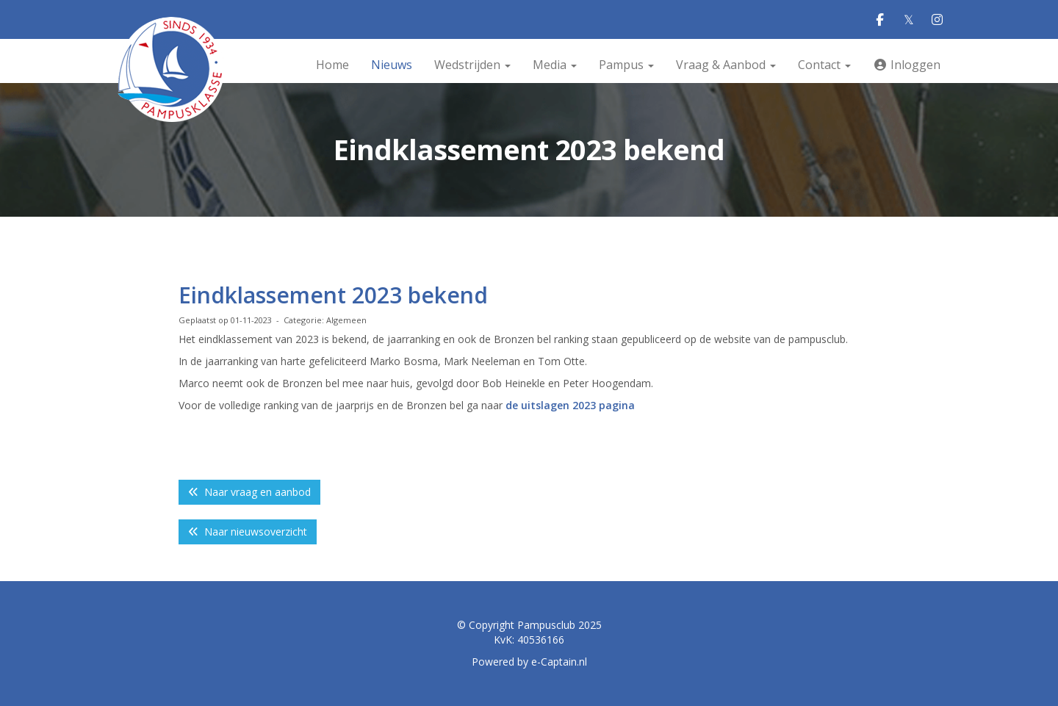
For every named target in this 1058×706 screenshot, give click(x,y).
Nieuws (391, 65)
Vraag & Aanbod (726, 65)
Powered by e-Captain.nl (529, 662)
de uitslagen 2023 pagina (570, 405)
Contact (824, 65)
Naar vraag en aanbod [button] (249, 492)
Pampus (626, 65)
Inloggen (906, 65)
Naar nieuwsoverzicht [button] (247, 531)
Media (555, 65)
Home (332, 65)
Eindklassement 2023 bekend (333, 295)
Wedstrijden (472, 65)
